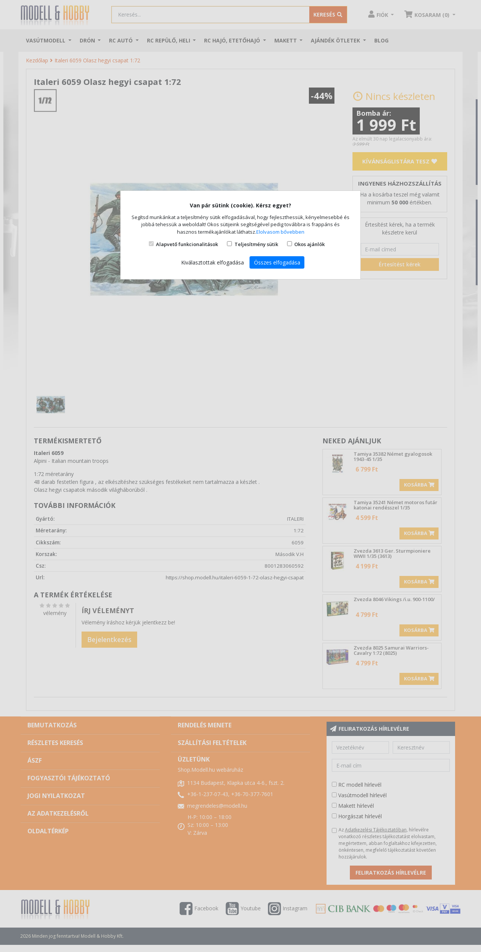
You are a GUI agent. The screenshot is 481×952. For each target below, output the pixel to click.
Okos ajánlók (309, 244)
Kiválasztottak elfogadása (212, 262)
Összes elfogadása (277, 262)
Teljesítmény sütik (256, 244)
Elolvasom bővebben (280, 231)
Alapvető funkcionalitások (187, 244)
